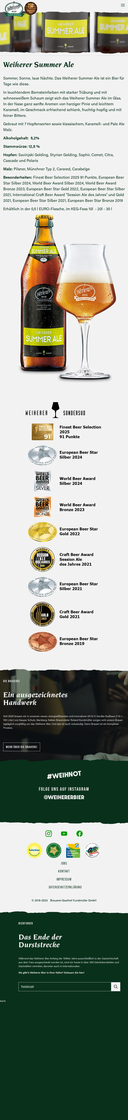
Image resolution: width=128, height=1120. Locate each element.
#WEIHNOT (64, 775)
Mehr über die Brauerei (21, 747)
